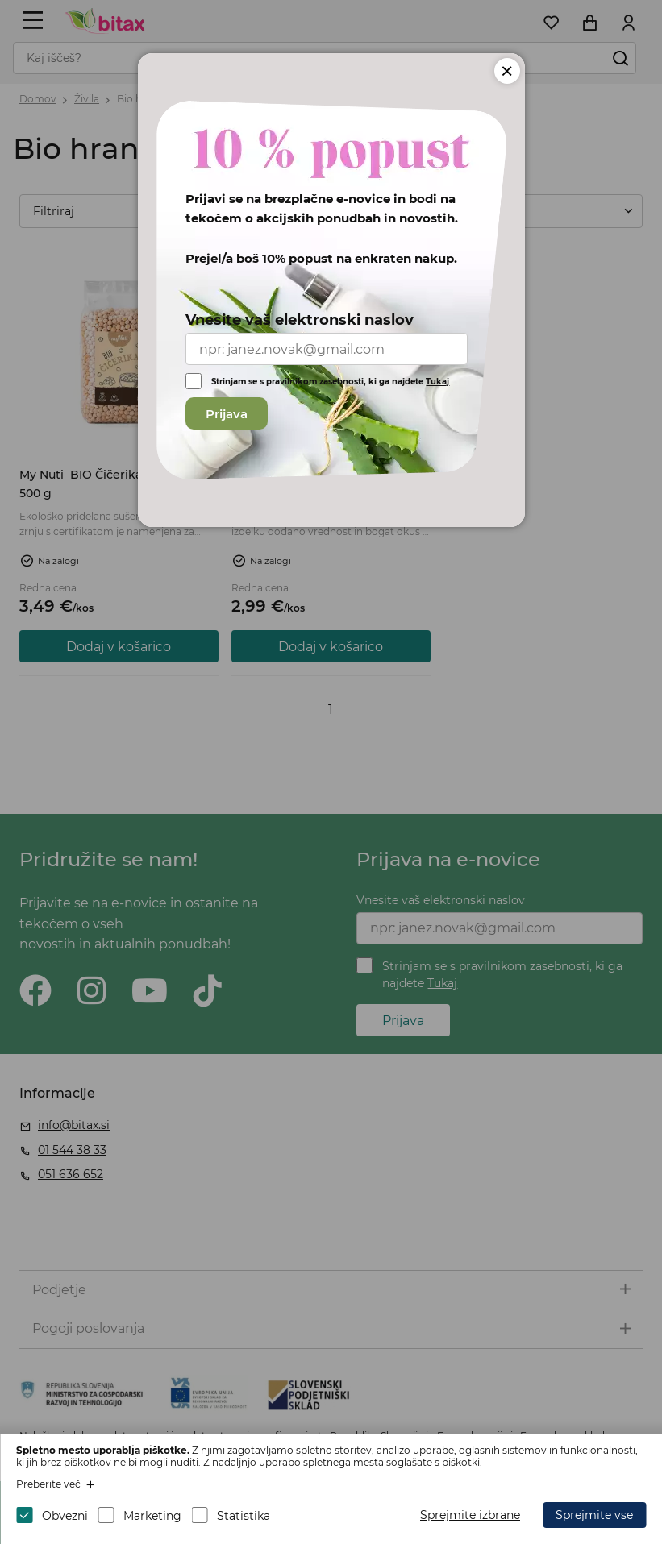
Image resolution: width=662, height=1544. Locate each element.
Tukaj (437, 381)
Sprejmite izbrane (470, 1515)
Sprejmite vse (594, 1515)
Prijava (227, 413)
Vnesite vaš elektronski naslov (299, 320)
